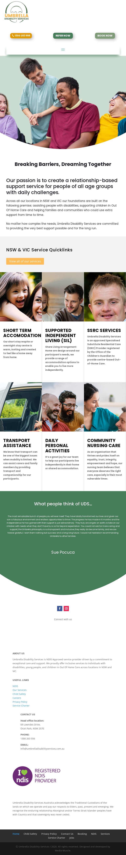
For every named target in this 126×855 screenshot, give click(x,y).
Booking (82, 833)
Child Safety (19, 693)
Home (16, 833)
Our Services (20, 690)
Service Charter (21, 705)
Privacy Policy (20, 701)
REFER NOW (63, 35)
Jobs (71, 837)
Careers (17, 697)
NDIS (15, 686)
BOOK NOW (105, 35)
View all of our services (25, 261)
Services (105, 833)
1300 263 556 (22, 35)
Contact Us (67, 833)
